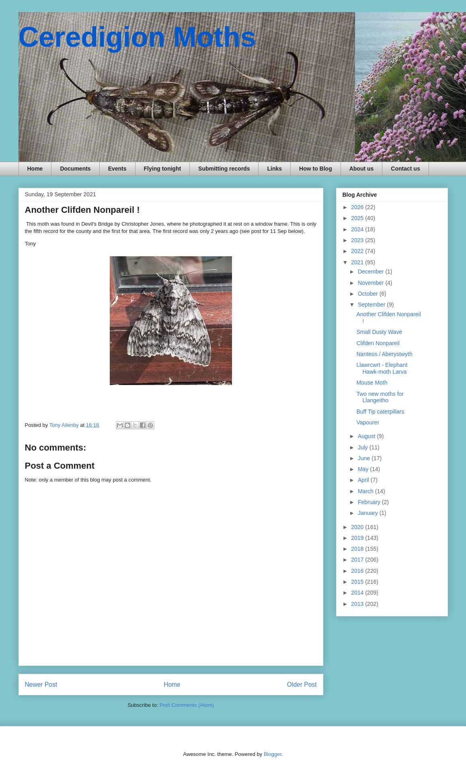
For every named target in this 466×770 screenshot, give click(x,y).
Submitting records (224, 168)
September (372, 304)
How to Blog (315, 168)
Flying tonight (162, 168)
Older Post (302, 684)
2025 (358, 218)
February (370, 502)
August (367, 436)
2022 (358, 251)
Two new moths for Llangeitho (380, 397)
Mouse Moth (371, 382)
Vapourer (367, 422)
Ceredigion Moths (137, 37)
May (364, 469)
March (366, 491)
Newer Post (41, 684)
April (364, 480)
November (371, 283)
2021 (358, 262)
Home (35, 168)
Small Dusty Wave (379, 332)
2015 (358, 582)
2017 (358, 559)
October (369, 293)
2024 (358, 229)
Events (117, 168)
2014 (358, 592)
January (369, 513)
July (364, 447)
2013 (358, 604)
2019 (358, 538)
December (371, 271)
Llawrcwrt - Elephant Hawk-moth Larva (381, 368)
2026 (358, 207)
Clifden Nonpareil (377, 343)
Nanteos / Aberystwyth (384, 354)
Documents (75, 168)
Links (274, 168)
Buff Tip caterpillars (380, 411)
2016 (358, 571)
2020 (358, 527)
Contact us (405, 168)
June (365, 458)
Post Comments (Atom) (187, 705)
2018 (358, 549)
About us (361, 168)
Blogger (272, 754)
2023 (358, 240)
